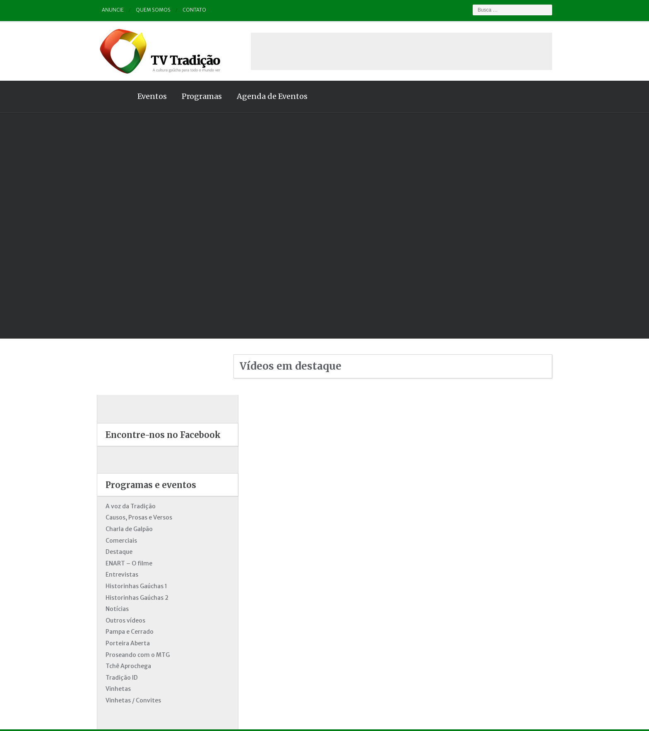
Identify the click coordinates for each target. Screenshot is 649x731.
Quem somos (144, 10)
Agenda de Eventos (263, 96)
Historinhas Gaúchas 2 (128, 541)
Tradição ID (113, 621)
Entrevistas (113, 518)
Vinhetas (110, 632)
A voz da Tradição (122, 450)
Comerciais (113, 484)
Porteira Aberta (119, 587)
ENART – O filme (120, 507)
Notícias (108, 552)
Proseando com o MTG (129, 598)
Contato (186, 10)
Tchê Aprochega (120, 609)
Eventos (144, 96)
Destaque (110, 495)
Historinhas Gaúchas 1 (128, 530)
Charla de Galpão (120, 472)
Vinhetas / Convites (125, 644)
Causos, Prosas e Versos (130, 461)
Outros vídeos (117, 564)
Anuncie (104, 10)
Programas (193, 96)
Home (105, 96)
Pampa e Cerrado (121, 575)
